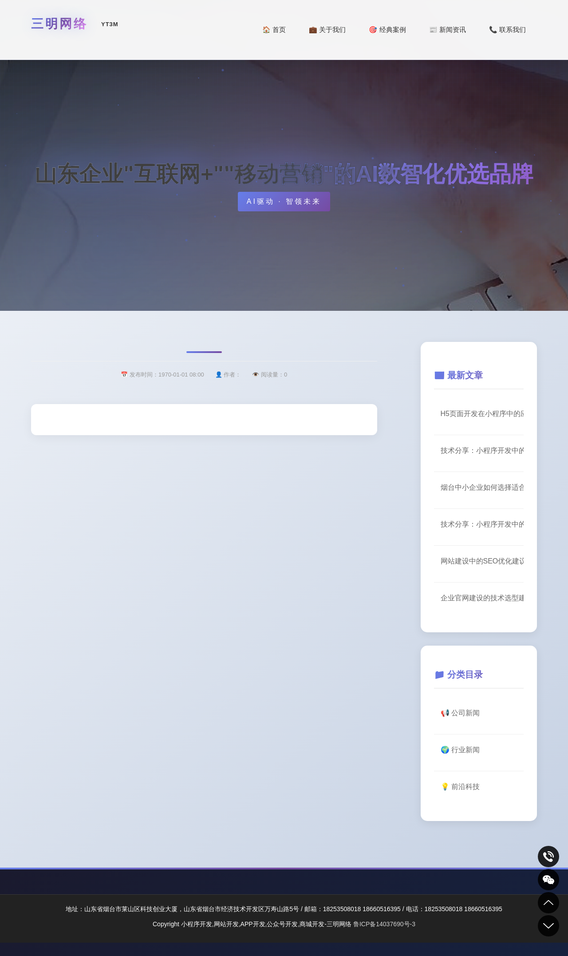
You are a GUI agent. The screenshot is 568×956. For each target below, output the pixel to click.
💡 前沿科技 (460, 786)
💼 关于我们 (327, 29)
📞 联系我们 (507, 29)
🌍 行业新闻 (460, 750)
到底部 (548, 925)
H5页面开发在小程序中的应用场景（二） (482, 413)
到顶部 (548, 902)
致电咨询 (548, 856)
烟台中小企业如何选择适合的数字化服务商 (482, 487)
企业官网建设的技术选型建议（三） (482, 598)
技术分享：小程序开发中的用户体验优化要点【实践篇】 (482, 524)
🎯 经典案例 (387, 29)
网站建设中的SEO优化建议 (482, 561)
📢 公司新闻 (460, 713)
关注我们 (548, 879)
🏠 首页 (274, 29)
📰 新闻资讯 (447, 29)
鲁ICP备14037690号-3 (384, 924)
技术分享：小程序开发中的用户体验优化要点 (482, 450)
